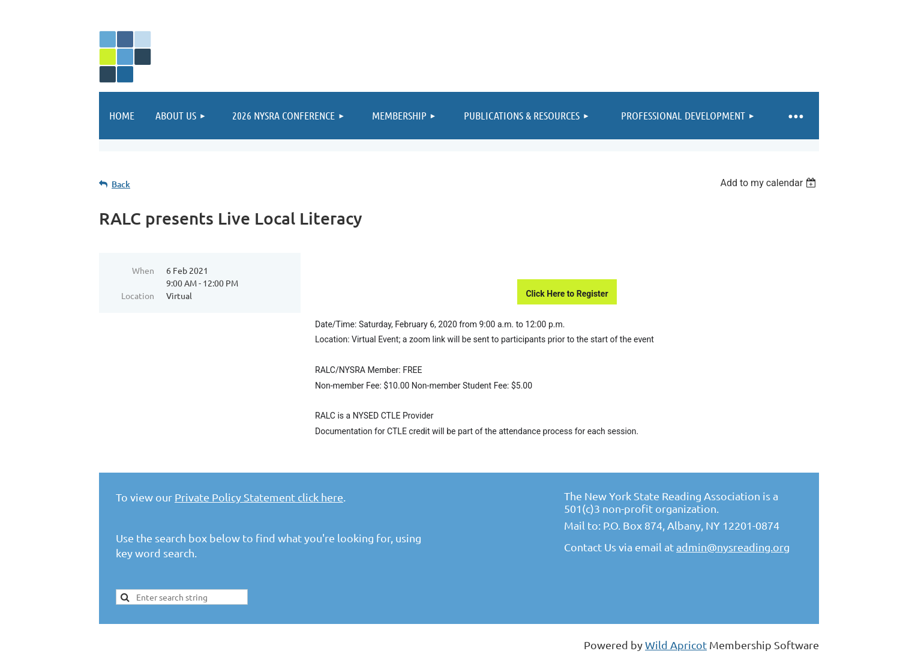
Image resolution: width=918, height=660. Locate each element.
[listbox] (769, 182)
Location (137, 295)
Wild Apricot (676, 644)
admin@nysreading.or (730, 546)
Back (121, 184)
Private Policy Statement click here (259, 497)
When (143, 270)
